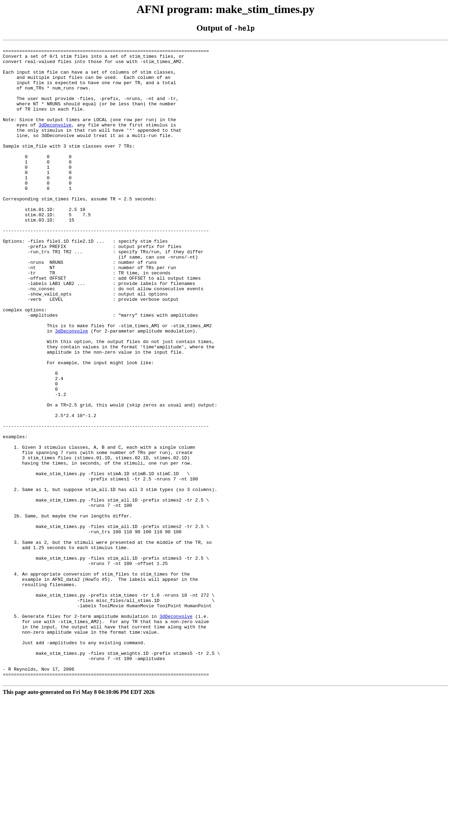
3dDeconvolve (55, 141)
